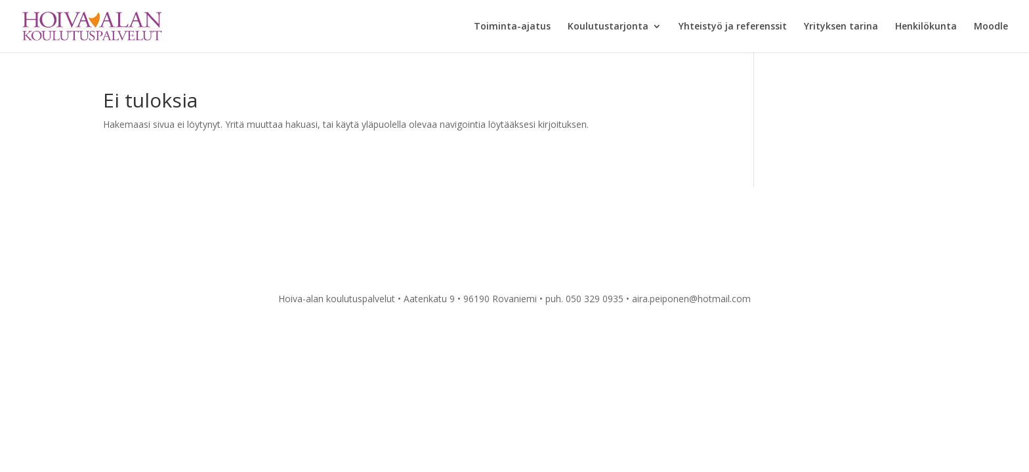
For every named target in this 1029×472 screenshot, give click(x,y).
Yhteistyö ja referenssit (733, 27)
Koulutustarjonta (608, 27)
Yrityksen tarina (841, 27)
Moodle (991, 27)
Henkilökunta (926, 27)
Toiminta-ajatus (512, 27)
